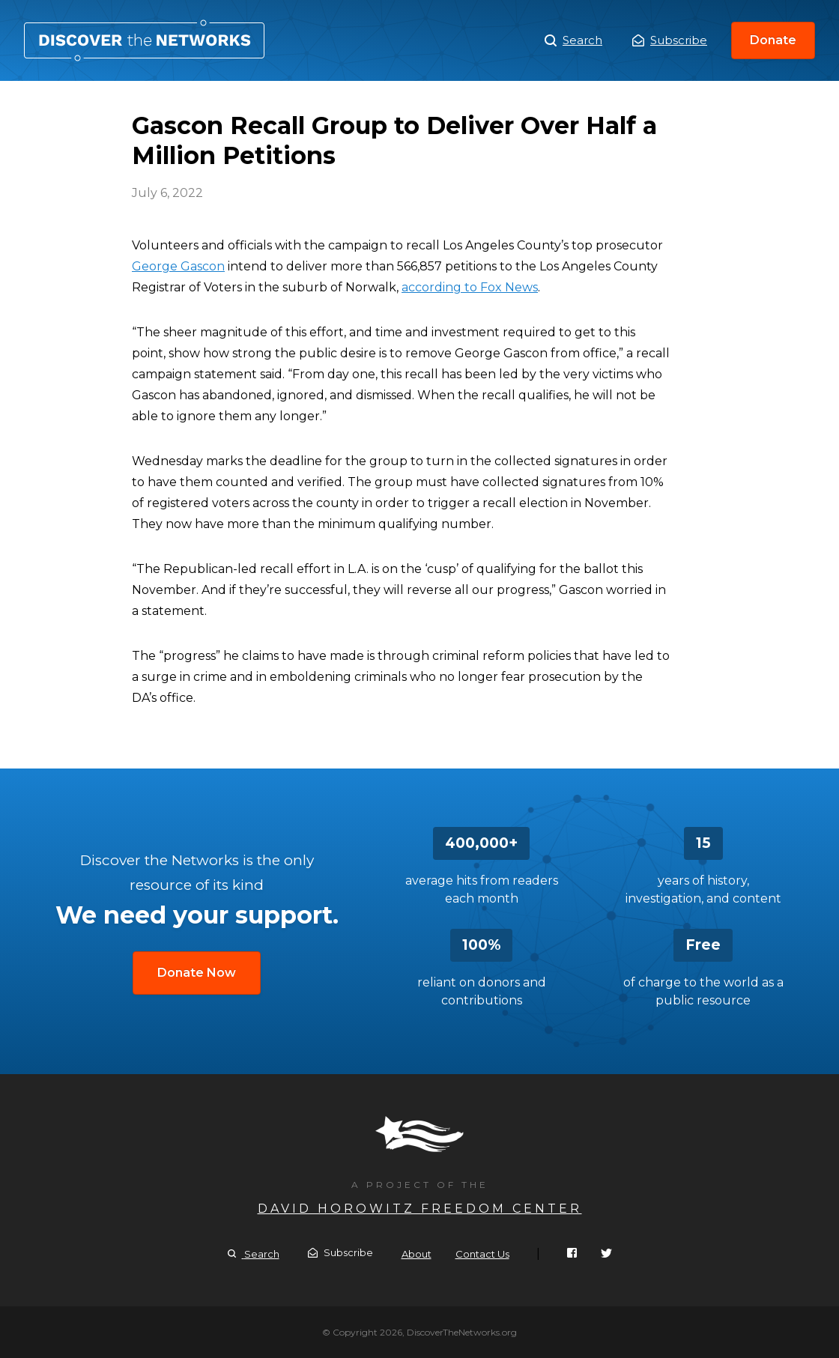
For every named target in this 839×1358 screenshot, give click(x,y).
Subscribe (669, 40)
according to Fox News (470, 287)
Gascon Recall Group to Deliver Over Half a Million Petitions (144, 40)
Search (573, 40)
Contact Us (482, 1254)
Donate (773, 40)
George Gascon (178, 266)
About (416, 1254)
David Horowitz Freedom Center (420, 1208)
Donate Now (196, 973)
